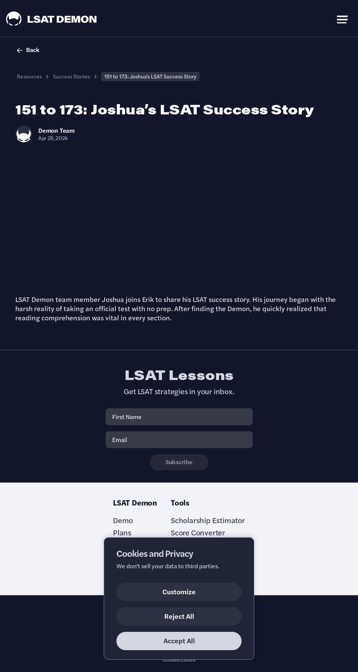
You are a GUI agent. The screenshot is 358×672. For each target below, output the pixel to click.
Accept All (179, 640)
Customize (179, 591)
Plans (122, 532)
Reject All (179, 616)
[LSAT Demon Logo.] (51, 18)
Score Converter (198, 532)
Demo (123, 520)
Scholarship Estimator (208, 520)
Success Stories (71, 76)
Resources (29, 76)
